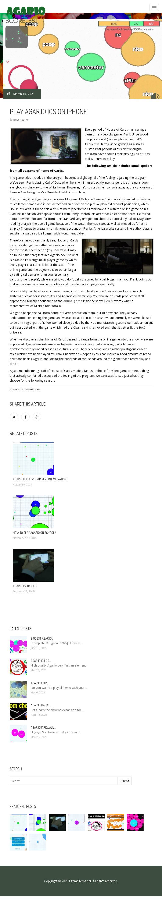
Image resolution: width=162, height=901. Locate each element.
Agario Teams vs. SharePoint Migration (39, 479)
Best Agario (20, 119)
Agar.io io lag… (41, 661)
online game (72, 301)
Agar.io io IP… (39, 683)
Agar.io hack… (40, 705)
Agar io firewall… (43, 727)
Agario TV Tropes (24, 586)
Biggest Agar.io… (42, 638)
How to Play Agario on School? (34, 533)
